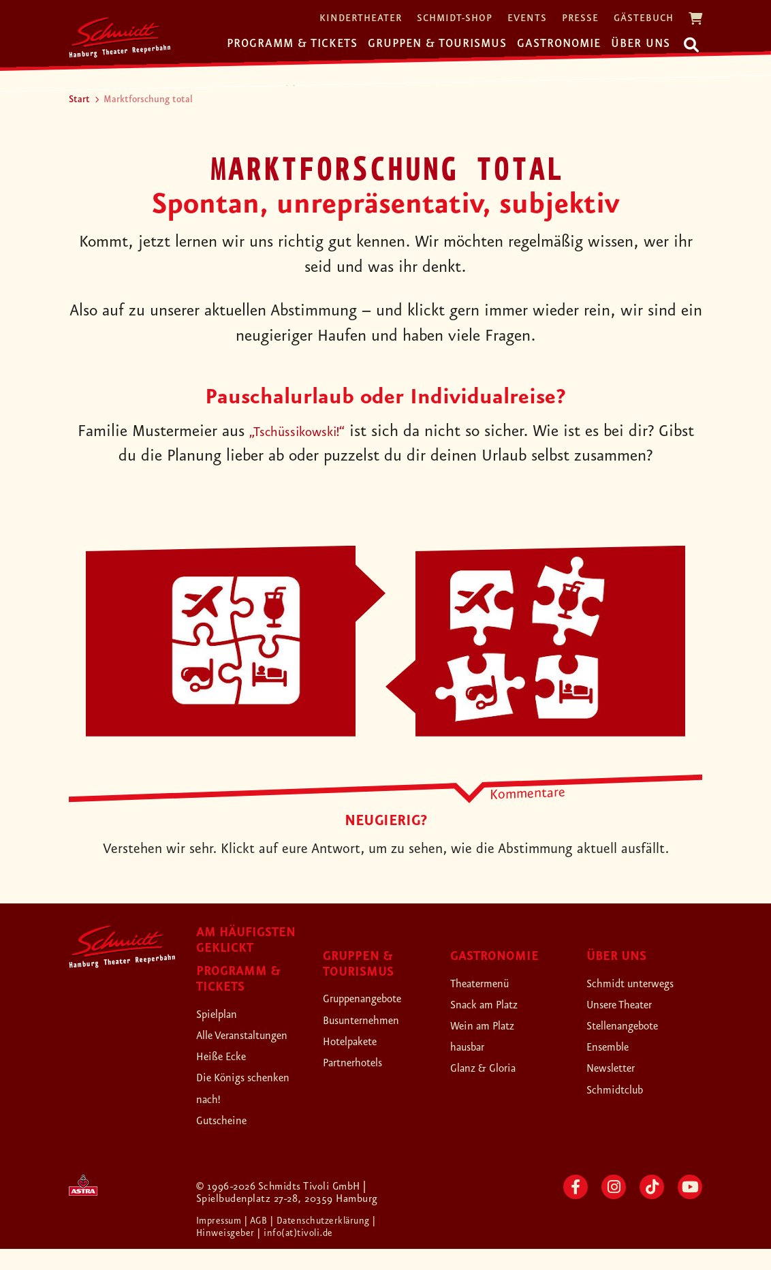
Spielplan (223, 1014)
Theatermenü (489, 983)
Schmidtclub (622, 1089)
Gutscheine (229, 1141)
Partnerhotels (363, 1062)
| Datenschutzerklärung (331, 1242)
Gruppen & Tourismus (437, 43)
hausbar (473, 1046)
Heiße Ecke (229, 1077)
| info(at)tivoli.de (302, 1254)
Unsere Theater (631, 1004)
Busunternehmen (373, 1020)
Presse (580, 19)
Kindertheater (360, 19)
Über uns (640, 43)
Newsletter (618, 1067)
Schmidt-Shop (454, 19)
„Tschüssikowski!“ (317, 432)
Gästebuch (644, 19)
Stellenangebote (634, 1025)
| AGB (263, 1242)
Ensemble (614, 1046)
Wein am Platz (492, 1025)
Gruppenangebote (376, 998)
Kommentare (527, 793)
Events (527, 19)
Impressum (222, 1242)
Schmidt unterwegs (643, 983)
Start (79, 99)
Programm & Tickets (292, 43)
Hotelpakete (359, 1041)
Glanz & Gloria (493, 1067)
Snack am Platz (494, 1004)
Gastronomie (559, 43)
